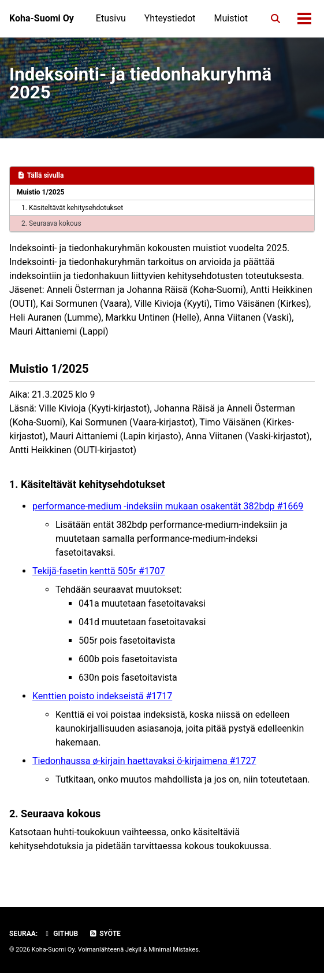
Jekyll (133, 949)
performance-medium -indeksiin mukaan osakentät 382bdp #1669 (167, 506)
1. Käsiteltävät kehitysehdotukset (72, 208)
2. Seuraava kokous (51, 223)
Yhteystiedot (170, 18)
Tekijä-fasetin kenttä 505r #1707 (98, 571)
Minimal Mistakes (173, 949)
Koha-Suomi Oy (41, 18)
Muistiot (231, 18)
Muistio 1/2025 (40, 192)
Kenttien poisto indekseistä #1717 (102, 696)
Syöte (105, 934)
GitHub (60, 934)
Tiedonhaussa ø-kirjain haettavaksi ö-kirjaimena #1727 (144, 760)
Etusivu (111, 18)
